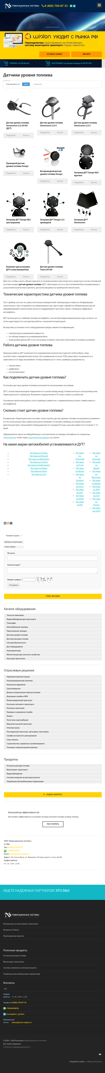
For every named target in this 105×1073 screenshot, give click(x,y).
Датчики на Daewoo (80, 477)
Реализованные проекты (13, 936)
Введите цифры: (14, 579)
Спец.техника (12, 740)
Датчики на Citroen (39, 462)
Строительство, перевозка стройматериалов (25, 744)
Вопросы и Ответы (11, 930)
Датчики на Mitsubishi (38, 459)
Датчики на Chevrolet (79, 456)
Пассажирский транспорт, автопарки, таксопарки (28, 732)
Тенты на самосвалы (15, 615)
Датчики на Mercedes (96, 474)
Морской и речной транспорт (19, 724)
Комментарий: (14, 565)
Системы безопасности (16, 643)
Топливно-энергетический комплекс (22, 748)
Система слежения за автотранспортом (23, 778)
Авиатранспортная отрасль (18, 677)
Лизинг (10, 716)
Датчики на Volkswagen (39, 465)
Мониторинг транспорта (17, 770)
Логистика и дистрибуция (17, 720)
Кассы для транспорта (16, 659)
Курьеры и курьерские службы (19, 712)
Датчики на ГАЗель (39, 453)
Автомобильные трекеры (17, 627)
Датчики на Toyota (96, 502)
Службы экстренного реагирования (22, 736)
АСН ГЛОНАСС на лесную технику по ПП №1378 (68, 63)
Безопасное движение (16, 685)
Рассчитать (53, 824)
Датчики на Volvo (39, 471)
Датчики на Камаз (38, 468)
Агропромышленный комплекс (20, 681)
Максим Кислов (94, 1062)
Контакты (10, 438)
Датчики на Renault (39, 456)
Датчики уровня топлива (17, 635)
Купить (26, 135)
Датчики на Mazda (96, 465)
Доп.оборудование (15, 647)
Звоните (87, 54)
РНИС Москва (53, 596)
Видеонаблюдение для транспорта (21, 619)
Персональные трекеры (17, 631)
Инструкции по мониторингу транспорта (20, 924)
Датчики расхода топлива (17, 639)
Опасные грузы (13, 728)
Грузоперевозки (14, 689)
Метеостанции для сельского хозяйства (23, 655)
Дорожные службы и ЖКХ (17, 696)
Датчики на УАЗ (38, 474)
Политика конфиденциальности (16, 1047)
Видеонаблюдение (14, 774)
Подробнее (11, 135)
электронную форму (38, 438)
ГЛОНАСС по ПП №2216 (16, 63)
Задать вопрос (52, 795)
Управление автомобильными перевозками (25, 782)
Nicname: (11, 553)
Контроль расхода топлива (18, 766)
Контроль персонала (15, 708)
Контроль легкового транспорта (20, 704)
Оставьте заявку (55, 54)
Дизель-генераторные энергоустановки (23, 693)
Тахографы (11, 623)
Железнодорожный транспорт (19, 700)
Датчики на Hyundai (96, 456)
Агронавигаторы (14, 651)
